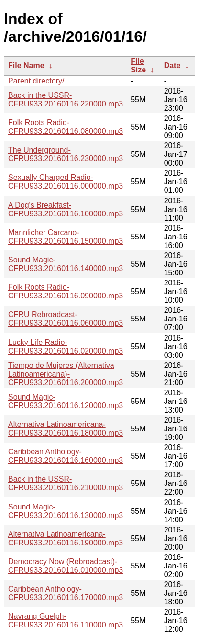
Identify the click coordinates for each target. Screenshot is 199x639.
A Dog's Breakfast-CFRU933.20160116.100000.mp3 (65, 209)
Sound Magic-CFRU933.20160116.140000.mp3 (65, 264)
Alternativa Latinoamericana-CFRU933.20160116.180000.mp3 (65, 428)
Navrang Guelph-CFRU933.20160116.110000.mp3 (65, 620)
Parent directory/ (36, 81)
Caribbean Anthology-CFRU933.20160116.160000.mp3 (65, 456)
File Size (138, 65)
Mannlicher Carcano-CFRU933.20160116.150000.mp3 (65, 236)
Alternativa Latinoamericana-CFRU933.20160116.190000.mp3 (65, 538)
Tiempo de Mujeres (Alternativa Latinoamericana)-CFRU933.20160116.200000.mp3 (65, 374)
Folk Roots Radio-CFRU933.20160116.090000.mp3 (65, 291)
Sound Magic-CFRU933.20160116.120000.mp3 (65, 401)
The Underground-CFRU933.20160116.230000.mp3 (65, 154)
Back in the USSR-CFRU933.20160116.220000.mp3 (65, 99)
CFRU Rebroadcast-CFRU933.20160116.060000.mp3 (65, 318)
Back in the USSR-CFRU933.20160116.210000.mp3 (65, 483)
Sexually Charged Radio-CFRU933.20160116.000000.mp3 (65, 181)
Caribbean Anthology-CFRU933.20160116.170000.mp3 (65, 593)
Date (172, 65)
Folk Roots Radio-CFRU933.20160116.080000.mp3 (65, 126)
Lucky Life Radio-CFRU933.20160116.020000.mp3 (65, 346)
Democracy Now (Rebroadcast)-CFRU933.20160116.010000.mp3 (65, 565)
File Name (26, 65)
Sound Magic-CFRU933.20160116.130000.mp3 (65, 511)
